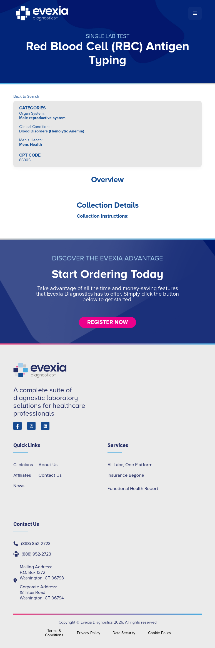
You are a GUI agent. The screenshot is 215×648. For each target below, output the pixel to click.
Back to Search (26, 96)
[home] (100, 13)
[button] (195, 13)
